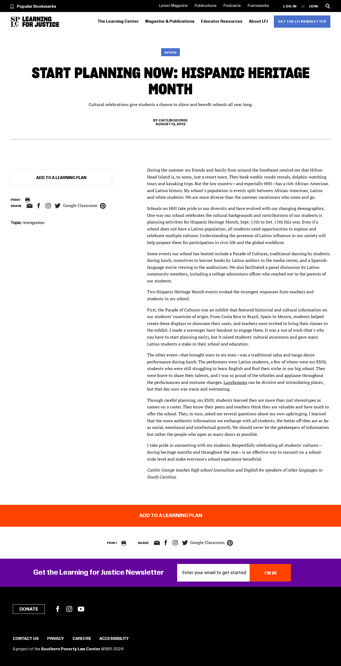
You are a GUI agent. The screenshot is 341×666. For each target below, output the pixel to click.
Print (16, 199)
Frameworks (258, 6)
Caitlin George (173, 120)
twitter (58, 205)
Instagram (48, 205)
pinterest (103, 206)
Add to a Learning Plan (61, 178)
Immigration (33, 223)
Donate (28, 609)
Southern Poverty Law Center (70, 649)
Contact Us (26, 639)
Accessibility (114, 639)
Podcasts (232, 6)
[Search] (328, 6)
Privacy (55, 639)
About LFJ (258, 21)
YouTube (81, 609)
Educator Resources (221, 21)
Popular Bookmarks (36, 7)
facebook (38, 205)
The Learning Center (118, 21)
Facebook (57, 609)
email (29, 206)
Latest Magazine (173, 6)
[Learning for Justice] (40, 22)
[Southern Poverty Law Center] (15, 22)
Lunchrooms (235, 382)
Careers (81, 639)
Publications (206, 6)
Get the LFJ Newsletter (302, 21)
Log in (290, 6)
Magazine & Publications (169, 21)
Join (313, 6)
